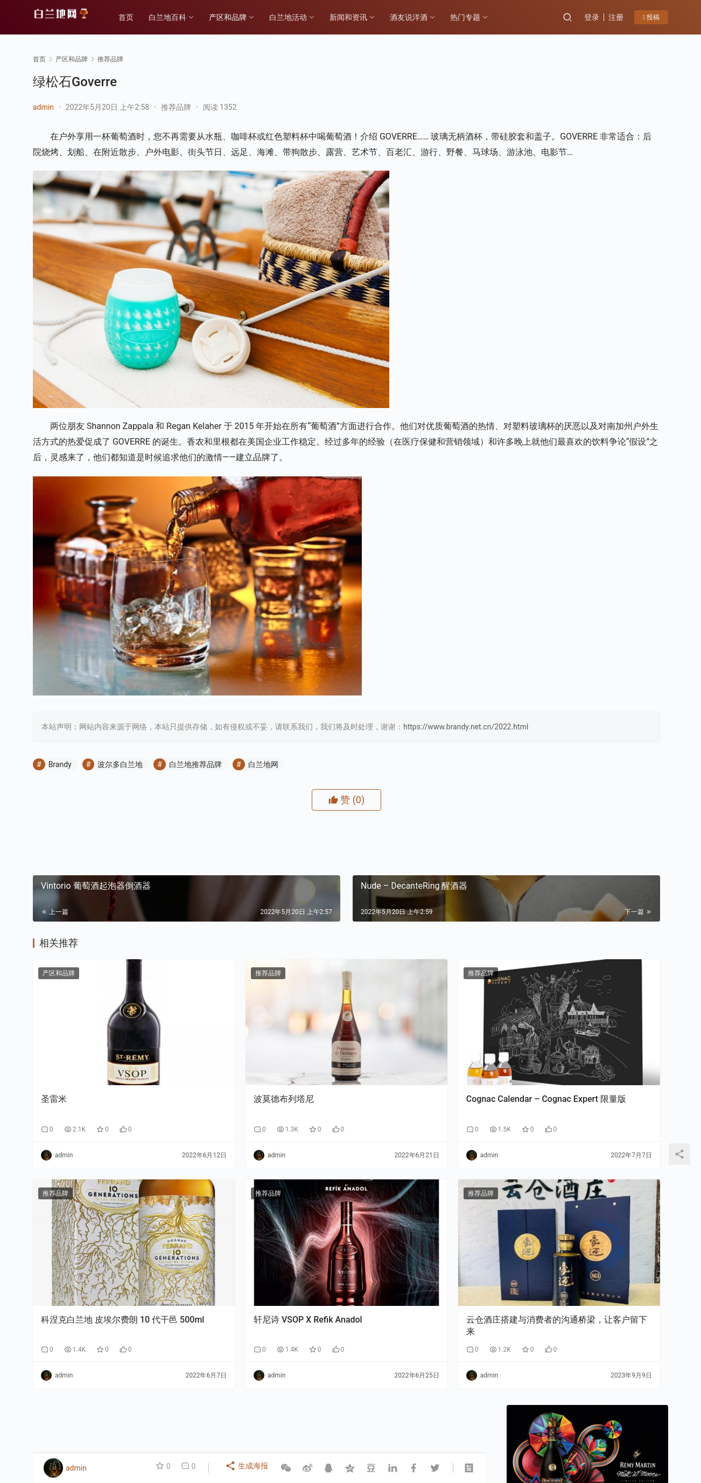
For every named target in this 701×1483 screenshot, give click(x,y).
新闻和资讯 (361, 17)
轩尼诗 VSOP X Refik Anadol (249, 1291)
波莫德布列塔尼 (225, 1107)
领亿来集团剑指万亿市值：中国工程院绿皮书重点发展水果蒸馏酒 (544, 1039)
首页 (138, 17)
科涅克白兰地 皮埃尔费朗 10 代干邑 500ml (100, 1297)
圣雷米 (54, 1107)
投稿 (651, 17)
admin (43, 107)
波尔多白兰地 (120, 809)
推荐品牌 (176, 107)
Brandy (60, 809)
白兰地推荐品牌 (195, 809)
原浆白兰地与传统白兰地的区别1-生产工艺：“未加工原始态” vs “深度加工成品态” (544, 1118)
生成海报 (248, 1468)
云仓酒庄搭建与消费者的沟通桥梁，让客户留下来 (409, 1297)
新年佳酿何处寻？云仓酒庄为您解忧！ (586, 556)
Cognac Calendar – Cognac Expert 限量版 (401, 1113)
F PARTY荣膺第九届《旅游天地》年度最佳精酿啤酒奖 (629, 960)
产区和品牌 (240, 17)
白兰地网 (263, 809)
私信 (611, 381)
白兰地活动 (300, 17)
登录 (591, 17)
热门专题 (477, 17)
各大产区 (153, 1419)
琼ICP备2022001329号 (269, 1436)
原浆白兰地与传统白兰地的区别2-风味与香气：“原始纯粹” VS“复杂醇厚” (629, 1039)
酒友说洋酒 (421, 17)
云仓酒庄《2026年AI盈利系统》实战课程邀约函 (545, 960)
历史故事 (198, 1419)
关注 (563, 381)
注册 (615, 17)
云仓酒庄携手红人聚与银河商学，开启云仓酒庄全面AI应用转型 (629, 1118)
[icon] (625, 1431)
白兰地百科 (180, 17)
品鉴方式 (346, 1419)
